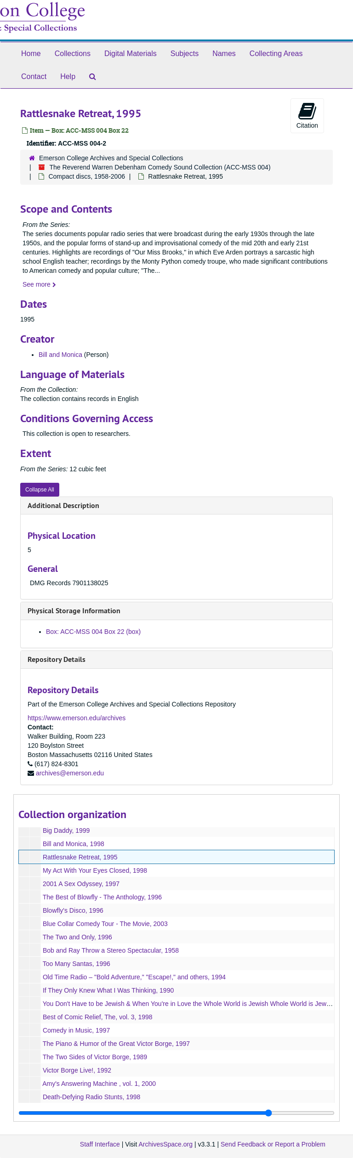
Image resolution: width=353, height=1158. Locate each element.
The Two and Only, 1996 (77, 937)
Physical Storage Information (74, 611)
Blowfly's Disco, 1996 (73, 910)
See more (39, 284)
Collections (73, 53)
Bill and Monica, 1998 (73, 843)
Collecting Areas (276, 53)
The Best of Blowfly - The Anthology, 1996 (102, 897)
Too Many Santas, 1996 (76, 963)
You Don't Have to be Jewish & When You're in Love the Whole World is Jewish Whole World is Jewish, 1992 (198, 1003)
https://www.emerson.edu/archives (76, 718)
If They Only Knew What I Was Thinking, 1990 (108, 990)
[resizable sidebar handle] (176, 1113)
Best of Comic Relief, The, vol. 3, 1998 (98, 1017)
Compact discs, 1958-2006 (86, 176)
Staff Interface (100, 1144)
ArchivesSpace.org (165, 1144)
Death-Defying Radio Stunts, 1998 (91, 1097)
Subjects (185, 53)
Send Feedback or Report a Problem (273, 1144)
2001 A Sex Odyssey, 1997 (81, 883)
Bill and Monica (60, 354)
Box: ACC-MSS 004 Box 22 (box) (93, 631)
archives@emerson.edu (70, 773)
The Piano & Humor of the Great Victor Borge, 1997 (116, 1043)
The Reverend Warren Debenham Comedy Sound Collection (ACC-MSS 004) (159, 167)
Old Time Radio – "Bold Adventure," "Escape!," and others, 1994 (134, 977)
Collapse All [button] (39, 489)
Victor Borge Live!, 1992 (77, 1070)
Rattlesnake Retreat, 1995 (80, 857)
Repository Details (56, 659)
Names (224, 53)
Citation (307, 115)
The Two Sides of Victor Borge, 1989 (95, 1057)
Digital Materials (130, 53)
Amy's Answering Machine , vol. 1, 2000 (99, 1083)
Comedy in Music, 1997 (76, 1030)
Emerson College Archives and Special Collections (111, 158)
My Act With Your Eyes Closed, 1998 (95, 870)
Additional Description (63, 505)
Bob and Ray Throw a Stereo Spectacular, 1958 (111, 950)
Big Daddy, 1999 (66, 830)
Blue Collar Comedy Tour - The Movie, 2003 (105, 923)
